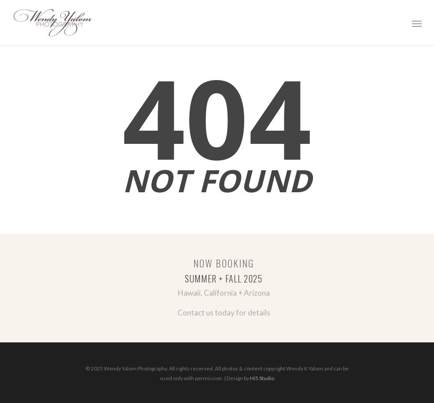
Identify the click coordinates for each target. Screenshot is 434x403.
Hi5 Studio (262, 378)
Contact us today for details (223, 312)
